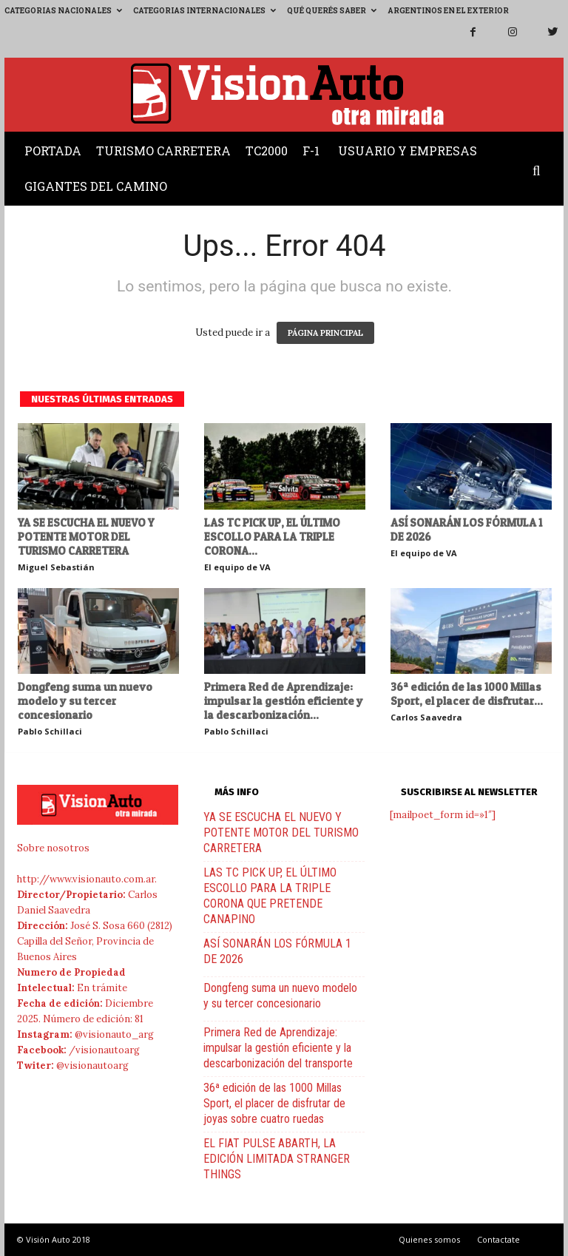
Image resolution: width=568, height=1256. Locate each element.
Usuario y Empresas (407, 150)
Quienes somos (429, 1239)
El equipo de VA (237, 567)
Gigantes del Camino (95, 186)
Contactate (498, 1239)
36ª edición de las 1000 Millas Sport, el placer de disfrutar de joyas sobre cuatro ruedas (274, 1103)
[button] (540, 171)
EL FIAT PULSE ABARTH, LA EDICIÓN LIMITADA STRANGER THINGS (276, 1158)
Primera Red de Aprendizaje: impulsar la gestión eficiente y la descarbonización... (283, 701)
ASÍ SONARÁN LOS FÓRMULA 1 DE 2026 (466, 530)
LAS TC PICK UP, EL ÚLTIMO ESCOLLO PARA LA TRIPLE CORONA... (272, 537)
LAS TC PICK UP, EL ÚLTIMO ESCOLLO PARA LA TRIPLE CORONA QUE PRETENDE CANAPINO (270, 895)
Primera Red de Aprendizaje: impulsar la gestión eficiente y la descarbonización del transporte (278, 1047)
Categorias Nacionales (63, 11)
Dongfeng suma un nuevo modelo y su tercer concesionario (85, 701)
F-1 (311, 150)
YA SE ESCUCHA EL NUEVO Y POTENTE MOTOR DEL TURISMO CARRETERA (86, 537)
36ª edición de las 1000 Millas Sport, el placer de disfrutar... (466, 694)
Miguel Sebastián (56, 567)
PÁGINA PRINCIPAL (325, 333)
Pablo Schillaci (50, 731)
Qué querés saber (331, 11)
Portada (52, 150)
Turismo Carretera (163, 150)
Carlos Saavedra (426, 717)
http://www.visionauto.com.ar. (87, 879)
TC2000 (267, 150)
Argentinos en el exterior (448, 11)
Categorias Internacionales (204, 11)
